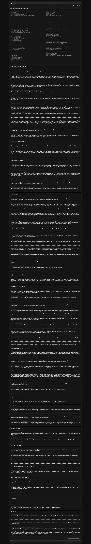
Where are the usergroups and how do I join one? (54, 15)
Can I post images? (14, 56)
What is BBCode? (14, 53)
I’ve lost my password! (14, 16)
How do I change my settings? (16, 25)
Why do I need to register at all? (16, 13)
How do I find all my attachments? (52, 49)
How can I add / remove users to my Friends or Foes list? (56, 30)
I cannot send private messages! (51, 23)
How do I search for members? (51, 37)
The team (62, 540)
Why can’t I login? (14, 12)
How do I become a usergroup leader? (53, 16)
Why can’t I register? (14, 21)
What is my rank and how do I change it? (18, 31)
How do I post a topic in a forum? (16, 36)
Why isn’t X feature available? (51, 54)
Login (79, 5)
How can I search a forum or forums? (52, 34)
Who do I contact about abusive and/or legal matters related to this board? (59, 55)
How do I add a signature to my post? (17, 38)
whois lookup (19, 529)
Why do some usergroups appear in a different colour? (55, 17)
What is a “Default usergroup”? (51, 18)
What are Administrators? (50, 12)
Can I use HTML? (14, 54)
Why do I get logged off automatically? (17, 14)
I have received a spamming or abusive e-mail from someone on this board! (59, 25)
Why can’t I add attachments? (16, 43)
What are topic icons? (14, 61)
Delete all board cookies (69, 540)
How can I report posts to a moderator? (17, 46)
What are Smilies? (14, 55)
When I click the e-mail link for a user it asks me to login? (20, 32)
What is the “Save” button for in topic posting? (19, 47)
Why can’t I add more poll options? (17, 40)
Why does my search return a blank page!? (53, 36)
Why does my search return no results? (53, 35)
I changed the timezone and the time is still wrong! (19, 28)
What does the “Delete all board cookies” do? (18, 22)
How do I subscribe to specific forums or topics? (54, 43)
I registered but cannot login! (16, 17)
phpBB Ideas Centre (61, 522)
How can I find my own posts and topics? (53, 38)
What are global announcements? (16, 57)
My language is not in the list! (16, 29)
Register (75, 5)
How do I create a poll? (15, 39)
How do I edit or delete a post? (16, 37)
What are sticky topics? (15, 59)
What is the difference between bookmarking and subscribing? (57, 42)
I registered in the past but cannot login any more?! (19, 18)
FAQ (67, 5)
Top (12, 72)
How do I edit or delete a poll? (16, 41)
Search (71, 5)
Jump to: (65, 537)
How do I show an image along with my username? (19, 30)
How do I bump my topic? (15, 49)
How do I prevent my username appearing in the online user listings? (22, 15)
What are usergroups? (50, 14)
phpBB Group (42, 515)
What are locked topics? (15, 60)
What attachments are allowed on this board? (54, 48)
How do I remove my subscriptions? (52, 44)
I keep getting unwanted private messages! (53, 24)
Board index (14, 3)
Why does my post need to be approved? (18, 48)
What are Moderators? (50, 13)
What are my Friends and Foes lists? (52, 29)
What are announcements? (15, 58)
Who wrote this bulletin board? (51, 53)
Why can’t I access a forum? (16, 42)
